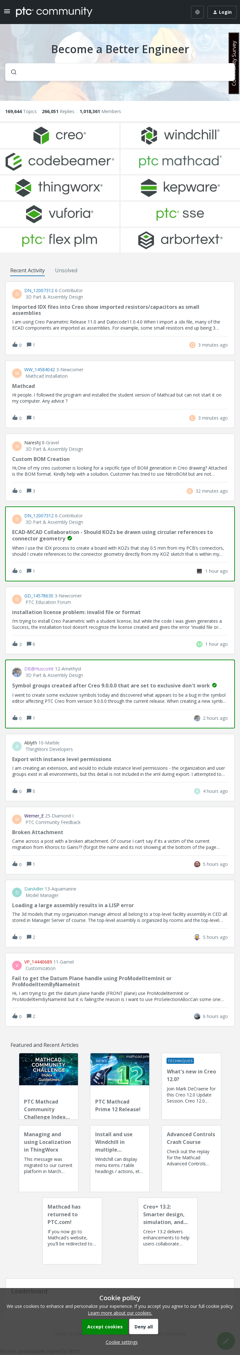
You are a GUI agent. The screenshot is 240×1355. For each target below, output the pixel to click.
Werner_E (34, 816)
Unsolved (66, 270)
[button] (120, 1342)
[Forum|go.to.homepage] (54, 12)
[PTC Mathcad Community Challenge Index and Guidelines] (49, 1086)
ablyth (30, 743)
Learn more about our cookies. (120, 1313)
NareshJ (32, 442)
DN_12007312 (39, 290)
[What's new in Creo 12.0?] (191, 1086)
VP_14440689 (38, 962)
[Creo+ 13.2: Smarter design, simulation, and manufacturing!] (168, 1231)
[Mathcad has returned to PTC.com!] (72, 1231)
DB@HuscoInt (39, 669)
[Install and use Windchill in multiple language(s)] (120, 1158)
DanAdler (33, 889)
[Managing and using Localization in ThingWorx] (49, 1158)
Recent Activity (27, 270)
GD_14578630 (38, 596)
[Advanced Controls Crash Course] (191, 1158)
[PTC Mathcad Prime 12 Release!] (120, 1086)
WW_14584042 (39, 369)
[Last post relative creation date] (213, 344)
